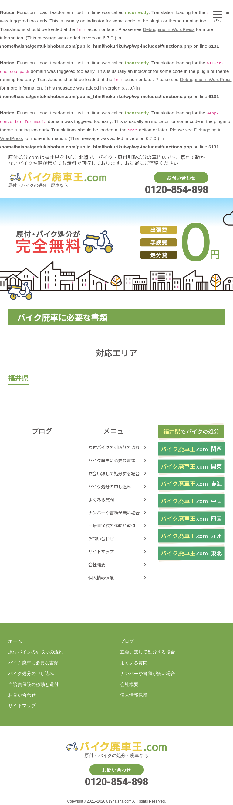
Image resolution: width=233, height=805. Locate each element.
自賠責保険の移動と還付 (111, 525)
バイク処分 (191, 431)
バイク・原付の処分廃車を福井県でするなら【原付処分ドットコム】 (58, 177)
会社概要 (96, 564)
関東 (191, 466)
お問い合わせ (181, 177)
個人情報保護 (101, 577)
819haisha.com (118, 802)
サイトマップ (101, 551)
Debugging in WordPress (169, 29)
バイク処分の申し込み (109, 486)
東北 (191, 554)
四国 (191, 519)
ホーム (15, 641)
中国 (191, 501)
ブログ (127, 641)
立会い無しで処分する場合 (114, 473)
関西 (191, 449)
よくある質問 (101, 499)
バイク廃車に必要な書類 (111, 460)
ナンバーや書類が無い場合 (114, 512)
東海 (191, 484)
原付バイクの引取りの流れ (114, 447)
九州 (191, 536)
